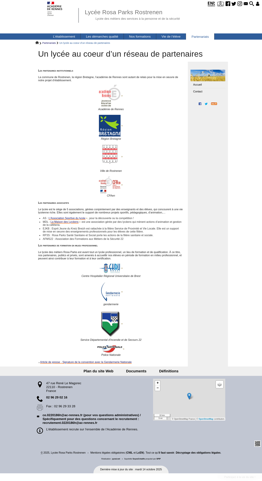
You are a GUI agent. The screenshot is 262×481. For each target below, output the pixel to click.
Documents (136, 371)
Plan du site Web (103, 371)
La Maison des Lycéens (65, 221)
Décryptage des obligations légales (198, 452)
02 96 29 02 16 (56, 397)
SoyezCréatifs (139, 459)
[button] (249, 4)
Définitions (164, 371)
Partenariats (49, 42)
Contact (197, 91)
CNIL (129, 452)
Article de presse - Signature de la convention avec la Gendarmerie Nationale (86, 362)
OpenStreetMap (206, 419)
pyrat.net (116, 459)
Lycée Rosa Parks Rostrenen (132, 14)
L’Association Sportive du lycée (67, 218)
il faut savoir (166, 452)
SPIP (158, 459)
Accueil (197, 84)
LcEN (140, 452)
